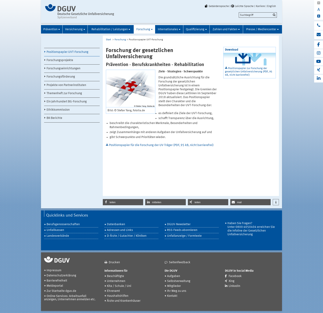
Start (108, 39)
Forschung (143, 29)
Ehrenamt (113, 291)
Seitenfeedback (179, 262)
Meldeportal (55, 285)
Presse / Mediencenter (261, 29)
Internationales (168, 29)
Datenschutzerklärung (61, 275)
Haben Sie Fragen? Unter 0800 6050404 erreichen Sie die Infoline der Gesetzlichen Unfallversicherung (251, 229)
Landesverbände (58, 236)
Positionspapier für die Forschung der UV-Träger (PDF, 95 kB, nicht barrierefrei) (161, 145)
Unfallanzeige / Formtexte (184, 236)
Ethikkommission (58, 109)
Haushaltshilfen (117, 296)
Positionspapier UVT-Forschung (67, 52)
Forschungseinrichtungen (63, 68)
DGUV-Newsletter (179, 224)
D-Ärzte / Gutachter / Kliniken (126, 236)
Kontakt (172, 296)
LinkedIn (234, 286)
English (271, 6)
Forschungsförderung (61, 76)
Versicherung (74, 29)
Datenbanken (116, 224)
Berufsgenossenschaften (63, 224)
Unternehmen (116, 281)
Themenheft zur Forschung (64, 93)
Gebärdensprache (216, 6)
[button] (123, 202)
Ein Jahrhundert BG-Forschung (67, 101)
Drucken (114, 262)
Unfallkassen (55, 230)
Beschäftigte (115, 276)
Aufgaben (173, 276)
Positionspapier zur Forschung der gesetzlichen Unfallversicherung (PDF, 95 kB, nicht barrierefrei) (248, 71)
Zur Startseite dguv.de (61, 291)
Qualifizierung (195, 29)
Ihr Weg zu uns (176, 291)
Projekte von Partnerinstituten (66, 85)
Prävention (50, 29)
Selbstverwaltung (178, 281)
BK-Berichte (54, 118)
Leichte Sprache (242, 6)
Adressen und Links (120, 230)
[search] (258, 15)
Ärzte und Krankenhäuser (123, 301)
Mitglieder (174, 286)
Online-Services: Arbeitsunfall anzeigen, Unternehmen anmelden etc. (70, 298)
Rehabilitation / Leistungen (109, 29)
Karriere (260, 6)
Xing (231, 281)
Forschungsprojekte (60, 60)
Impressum (54, 270)
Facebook (235, 276)
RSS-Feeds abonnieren (182, 230)
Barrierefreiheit (57, 280)
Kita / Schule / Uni (119, 286)
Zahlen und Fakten (225, 29)
